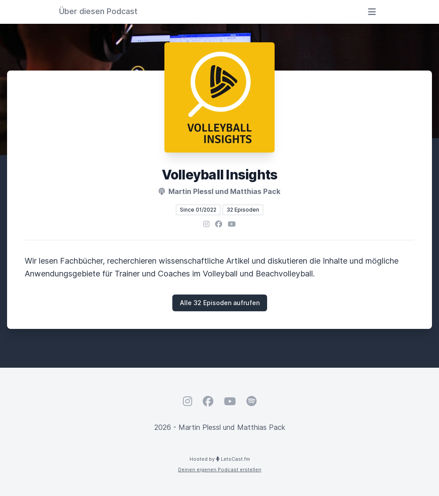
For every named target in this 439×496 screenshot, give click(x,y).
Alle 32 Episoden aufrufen (220, 302)
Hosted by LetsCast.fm (220, 459)
